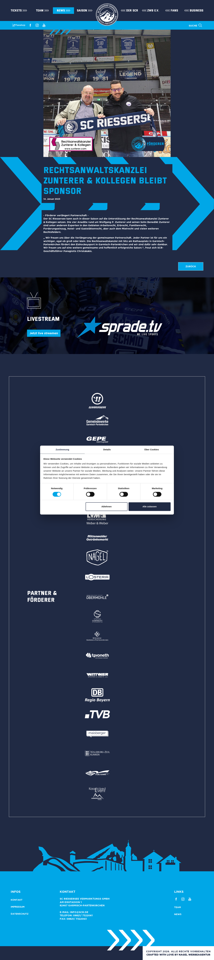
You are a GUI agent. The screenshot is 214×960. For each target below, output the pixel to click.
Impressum (18, 907)
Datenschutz (20, 914)
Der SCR (132, 10)
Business (196, 10)
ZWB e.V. (153, 10)
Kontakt (16, 900)
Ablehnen (107, 506)
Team (40, 10)
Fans (174, 10)
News (61, 10)
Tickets (16, 10)
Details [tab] (107, 449)
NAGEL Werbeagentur (194, 954)
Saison (82, 10)
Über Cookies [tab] (151, 449)
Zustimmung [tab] (62, 449)
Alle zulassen (150, 506)
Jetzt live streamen (44, 333)
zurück (190, 266)
